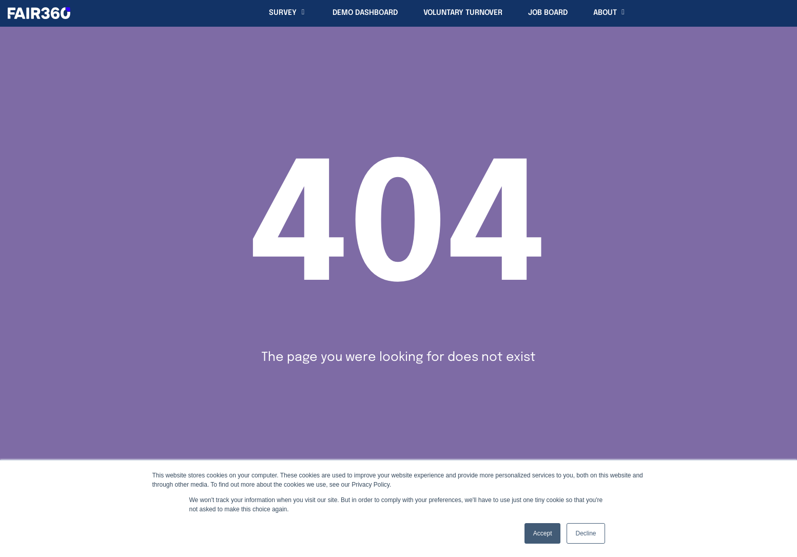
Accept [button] (542, 533)
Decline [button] (585, 533)
